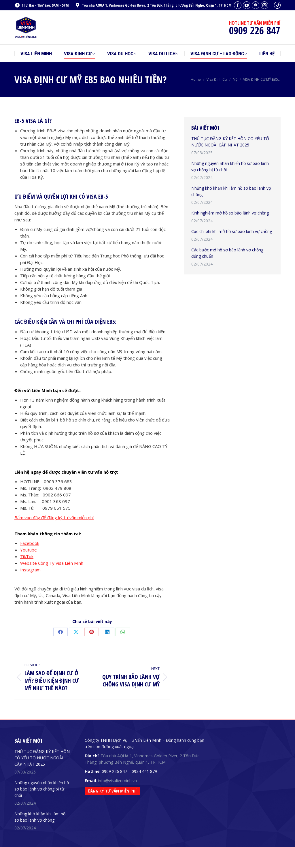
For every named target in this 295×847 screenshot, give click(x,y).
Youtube (28, 550)
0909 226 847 (114, 771)
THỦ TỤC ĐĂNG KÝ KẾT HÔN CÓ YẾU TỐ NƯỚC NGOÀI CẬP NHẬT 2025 (230, 142)
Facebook (29, 543)
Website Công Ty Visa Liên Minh (51, 563)
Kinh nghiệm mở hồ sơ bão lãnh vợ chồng (230, 213)
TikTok (26, 556)
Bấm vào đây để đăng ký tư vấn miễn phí (54, 517)
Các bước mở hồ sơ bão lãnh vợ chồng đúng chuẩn (227, 253)
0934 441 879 (144, 771)
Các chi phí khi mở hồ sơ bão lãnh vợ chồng (231, 231)
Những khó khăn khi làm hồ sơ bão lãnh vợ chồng (231, 191)
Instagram (30, 570)
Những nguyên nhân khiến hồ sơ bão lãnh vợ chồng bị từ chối (230, 166)
